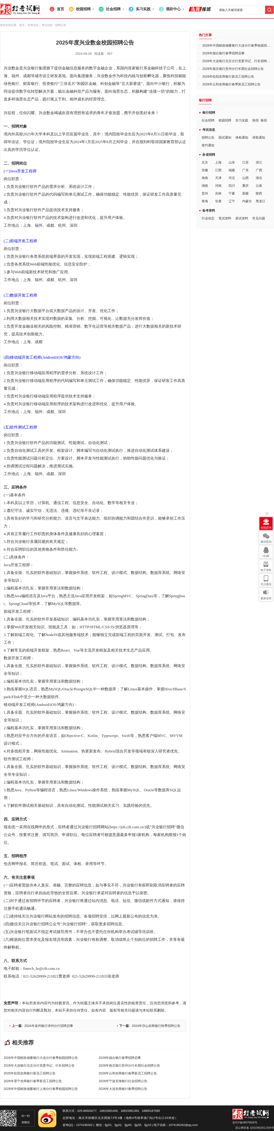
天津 (218, 178)
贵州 (205, 193)
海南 (205, 178)
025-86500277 (87, 1111)
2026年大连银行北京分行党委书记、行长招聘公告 (39, 1065)
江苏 (245, 162)
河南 (218, 185)
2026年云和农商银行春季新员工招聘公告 (128, 1073)
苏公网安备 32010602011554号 (254, 1127)
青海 (205, 201)
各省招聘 (208, 154)
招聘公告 (208, 137)
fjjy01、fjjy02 (113, 1125)
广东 (245, 170)
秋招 (255, 120)
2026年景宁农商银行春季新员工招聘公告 (33, 1081)
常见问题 (258, 218)
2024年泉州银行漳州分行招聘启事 (42, 1026)
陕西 (259, 193)
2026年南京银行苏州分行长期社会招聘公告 (129, 1065)
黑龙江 (260, 201)
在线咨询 (266, 527)
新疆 (245, 193)
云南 (259, 185)
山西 (245, 178)
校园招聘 (225, 120)
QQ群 (266, 556)
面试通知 (225, 137)
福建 (232, 170)
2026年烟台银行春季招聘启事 (120, 1058)
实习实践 (241, 120)
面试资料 (241, 218)
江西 (218, 170)
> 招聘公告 (59, 25)
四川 (232, 185)
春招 (264, 120)
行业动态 (208, 218)
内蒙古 (247, 201)
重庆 (245, 185)
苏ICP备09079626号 (244, 1122)
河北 (232, 178)
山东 (232, 162)
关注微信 (266, 584)
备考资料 (208, 210)
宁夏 (232, 193)
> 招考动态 (32, 25)
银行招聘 (208, 112)
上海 (218, 162)
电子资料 (266, 570)
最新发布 (266, 598)
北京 (205, 162)
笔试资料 (225, 218)
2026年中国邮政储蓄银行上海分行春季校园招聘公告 (41, 1089)
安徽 (205, 170)
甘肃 (218, 201)
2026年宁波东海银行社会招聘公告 (123, 1081)
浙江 (259, 162)
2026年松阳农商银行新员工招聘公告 (29, 1073)
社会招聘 (208, 120)
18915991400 (109, 1111)
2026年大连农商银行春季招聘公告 (123, 1089)
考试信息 (208, 130)
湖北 (259, 178)
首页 (22, 25)
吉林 (218, 193)
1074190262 (84, 1125)
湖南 (205, 185)
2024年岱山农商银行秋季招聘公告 (149, 1026)
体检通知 (241, 137)
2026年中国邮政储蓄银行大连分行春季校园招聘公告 (41, 1058)
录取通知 (258, 137)
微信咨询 (266, 541)
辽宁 (232, 201)
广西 (259, 170)
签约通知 (208, 145)
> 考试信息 (46, 25)
